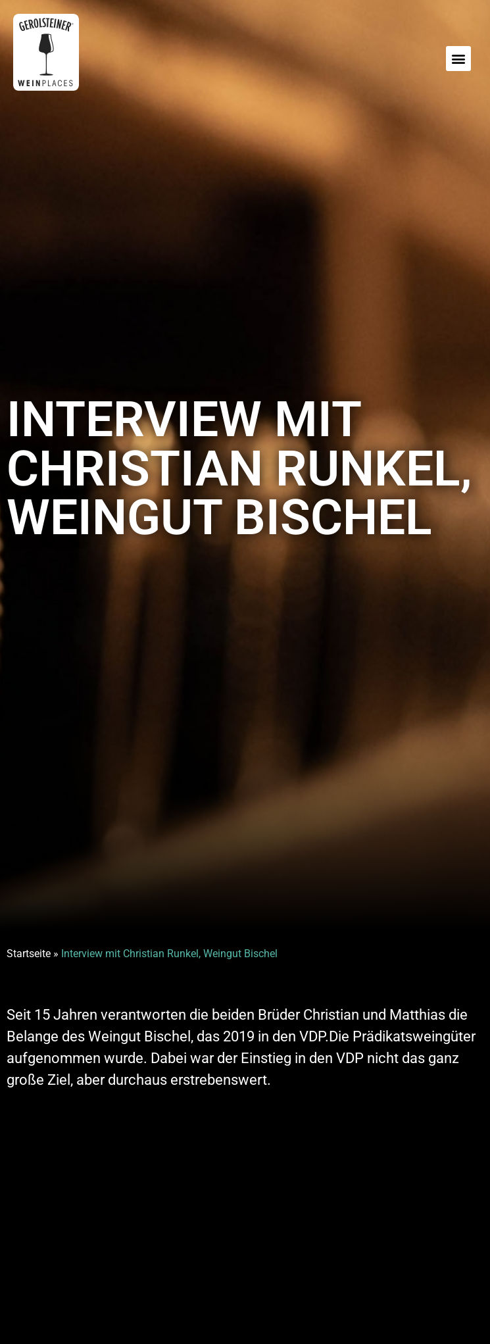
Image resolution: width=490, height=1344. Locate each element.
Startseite (29, 953)
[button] (458, 58)
